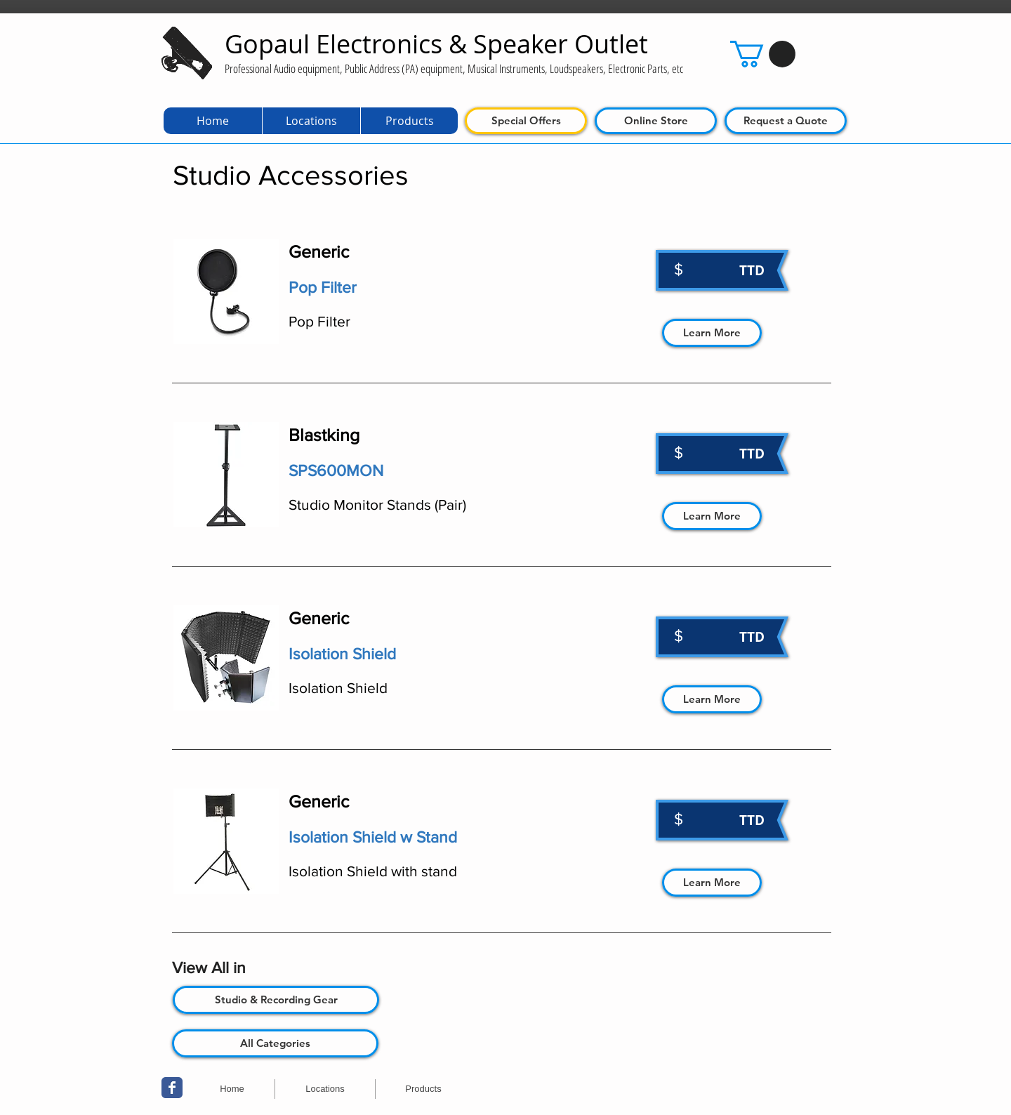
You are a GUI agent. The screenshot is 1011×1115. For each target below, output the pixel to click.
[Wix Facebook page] (172, 1087)
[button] (762, 54)
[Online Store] (656, 120)
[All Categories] (275, 1043)
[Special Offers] (526, 120)
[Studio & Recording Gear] (276, 1000)
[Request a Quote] (786, 120)
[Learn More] (712, 333)
